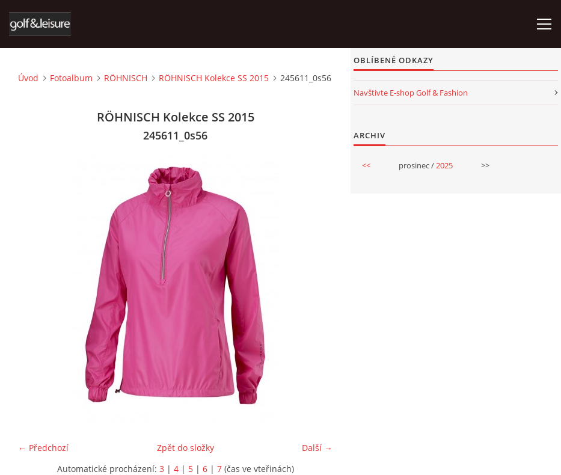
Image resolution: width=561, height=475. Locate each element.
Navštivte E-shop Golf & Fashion (411, 92)
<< (366, 165)
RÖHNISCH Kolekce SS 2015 (214, 78)
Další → (317, 447)
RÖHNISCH (125, 78)
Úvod (28, 78)
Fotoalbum (71, 78)
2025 (444, 165)
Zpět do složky (185, 447)
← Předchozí (43, 447)
